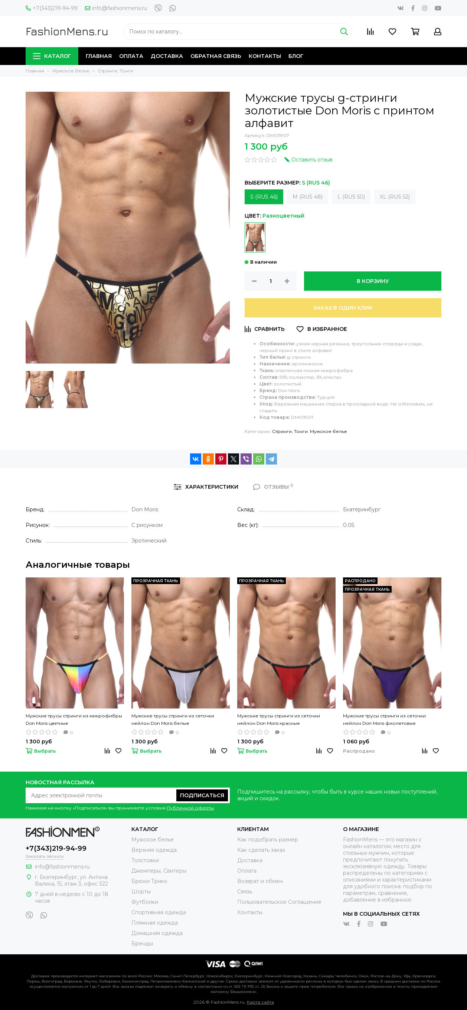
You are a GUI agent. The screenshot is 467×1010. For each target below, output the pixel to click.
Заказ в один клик (343, 307)
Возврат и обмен (260, 881)
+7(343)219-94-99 (52, 8)
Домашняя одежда (157, 933)
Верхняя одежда (154, 850)
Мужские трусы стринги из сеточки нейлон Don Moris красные (278, 719)
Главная (99, 56)
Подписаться (202, 795)
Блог (295, 56)
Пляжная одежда (154, 922)
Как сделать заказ (261, 850)
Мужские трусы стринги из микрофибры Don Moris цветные (74, 719)
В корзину (373, 281)
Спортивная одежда (158, 912)
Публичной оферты (190, 808)
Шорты (141, 891)
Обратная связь (215, 56)
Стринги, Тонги (290, 431)
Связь (244, 891)
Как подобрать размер (267, 839)
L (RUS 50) (351, 196)
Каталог (52, 56)
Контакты (265, 56)
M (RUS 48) (308, 196)
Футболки (144, 902)
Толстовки (145, 860)
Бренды (142, 943)
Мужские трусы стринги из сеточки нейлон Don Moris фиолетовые (384, 719)
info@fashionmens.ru (116, 8)
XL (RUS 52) (395, 196)
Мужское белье (328, 431)
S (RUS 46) (264, 196)
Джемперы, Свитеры (158, 870)
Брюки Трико (149, 881)
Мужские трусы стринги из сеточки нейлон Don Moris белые (172, 719)
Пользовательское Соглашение (279, 902)
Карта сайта (260, 1002)
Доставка (167, 56)
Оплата (131, 56)
